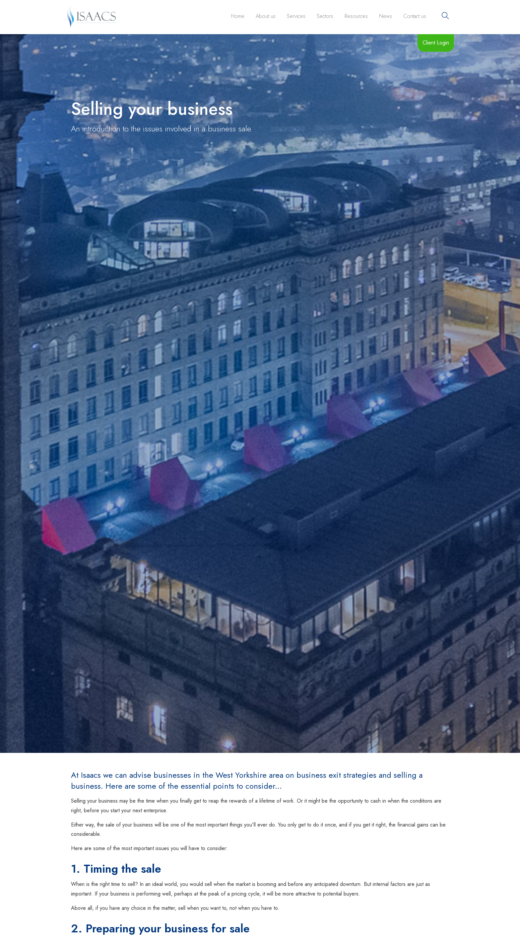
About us (266, 16)
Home (237, 16)
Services (296, 16)
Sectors (325, 16)
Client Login (435, 42)
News (385, 16)
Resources (356, 16)
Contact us (414, 16)
